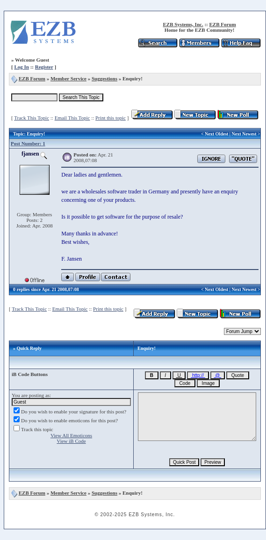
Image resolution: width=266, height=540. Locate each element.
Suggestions (104, 78)
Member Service (68, 78)
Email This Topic (72, 118)
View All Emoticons (71, 435)
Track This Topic (31, 118)
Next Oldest (216, 133)
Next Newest (244, 133)
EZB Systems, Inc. (183, 24)
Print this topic (110, 118)
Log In (21, 67)
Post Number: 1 (28, 143)
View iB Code (71, 441)
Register (44, 67)
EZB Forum (222, 24)
